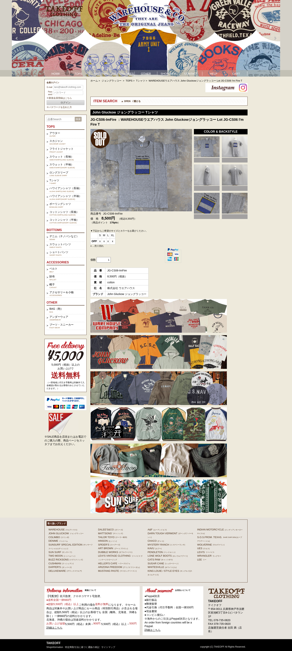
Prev (17, 38)
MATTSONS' (110, 533)
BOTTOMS (101, 73)
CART (236, 73)
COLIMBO (58, 537)
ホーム (94, 80)
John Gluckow (66, 533)
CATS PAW (160, 559)
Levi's (205, 552)
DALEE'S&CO (110, 529)
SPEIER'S (109, 544)
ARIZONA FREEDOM (119, 567)
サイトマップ (108, 647)
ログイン (66, 102)
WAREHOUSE (62, 529)
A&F (157, 529)
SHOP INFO (168, 73)
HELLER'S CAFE (114, 563)
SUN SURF (60, 552)
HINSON (107, 540)
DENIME (58, 540)
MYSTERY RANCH (166, 544)
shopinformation (54, 647)
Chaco (156, 540)
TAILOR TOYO (112, 537)
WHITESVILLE (162, 567)
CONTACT (191, 73)
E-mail (49, 87)
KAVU (154, 548)
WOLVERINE (210, 544)
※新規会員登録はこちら (59, 98)
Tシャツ (140, 80)
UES (203, 548)
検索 (78, 119)
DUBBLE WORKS (115, 552)
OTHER (146, 73)
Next (275, 38)
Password (50, 93)
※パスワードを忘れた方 (59, 107)
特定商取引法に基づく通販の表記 (82, 647)
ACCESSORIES (123, 73)
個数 (93, 259)
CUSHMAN (61, 563)
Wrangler (209, 555)
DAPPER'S (60, 567)
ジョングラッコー (112, 80)
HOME (56, 73)
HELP (213, 73)
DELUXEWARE (65, 570)
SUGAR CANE (163, 563)
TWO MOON (61, 555)
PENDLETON (161, 552)
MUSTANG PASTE (117, 570)
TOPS (78, 73)
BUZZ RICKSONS (65, 559)
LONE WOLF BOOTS (168, 555)
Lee (201, 559)
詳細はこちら (54, 627)
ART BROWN (113, 548)
